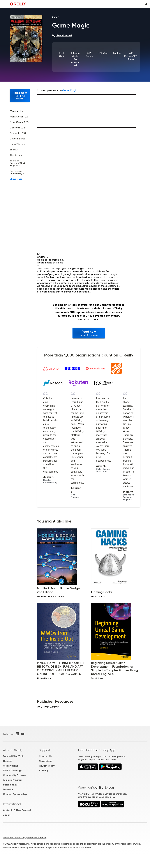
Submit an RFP (11, 784)
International (12, 804)
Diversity (8, 789)
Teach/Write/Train (13, 756)
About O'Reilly (12, 750)
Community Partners (14, 775)
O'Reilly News (10, 765)
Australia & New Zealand (17, 810)
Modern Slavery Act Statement (76, 847)
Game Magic (69, 90)
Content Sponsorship (15, 794)
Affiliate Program (12, 780)
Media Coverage (12, 770)
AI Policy (43, 770)
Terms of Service (11, 847)
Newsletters (45, 761)
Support (44, 750)
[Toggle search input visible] (146, 4)
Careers (7, 761)
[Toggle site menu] (4, 4)
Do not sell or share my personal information (24, 837)
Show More (16, 179)
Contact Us (45, 756)
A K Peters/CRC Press (131, 56)
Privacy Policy (47, 765)
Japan (6, 815)
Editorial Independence (47, 847)
